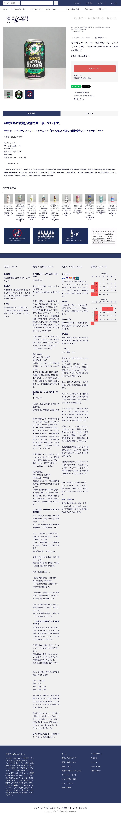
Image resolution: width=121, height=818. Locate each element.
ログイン (99, 3)
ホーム (5, 9)
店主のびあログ (87, 9)
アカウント (76, 3)
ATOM (68, 788)
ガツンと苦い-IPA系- (81, 27)
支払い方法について (69, 758)
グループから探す (35, 9)
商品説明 (31, 113)
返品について (77, 75)
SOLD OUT (95, 68)
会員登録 (88, 3)
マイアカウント (96, 754)
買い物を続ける (77, 99)
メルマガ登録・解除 (71, 9)
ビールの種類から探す (17, 9)
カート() (112, 3)
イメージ (89, 113)
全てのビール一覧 (81, 29)
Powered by (60, 811)
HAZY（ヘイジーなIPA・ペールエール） (99, 27)
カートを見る (96, 766)
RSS (63, 788)
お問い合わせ (100, 9)
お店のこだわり (49, 9)
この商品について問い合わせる (82, 96)
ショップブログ (67, 783)
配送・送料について (69, 762)
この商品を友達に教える (80, 92)
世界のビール (79, 31)
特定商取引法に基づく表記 (82, 78)
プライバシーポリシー (70, 775)
